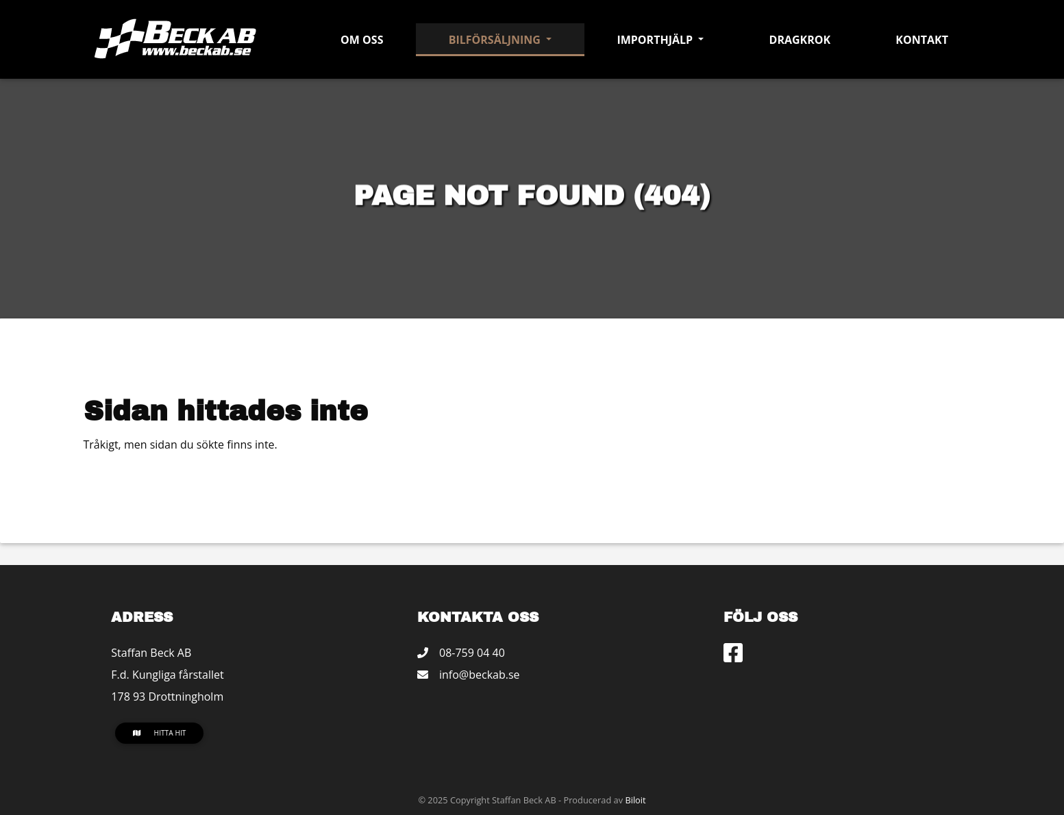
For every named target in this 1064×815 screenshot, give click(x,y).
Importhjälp (656, 39)
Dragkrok (800, 39)
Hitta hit (159, 733)
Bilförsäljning (496, 39)
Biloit (635, 800)
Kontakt (921, 39)
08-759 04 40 (472, 652)
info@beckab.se (479, 674)
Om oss (362, 39)
